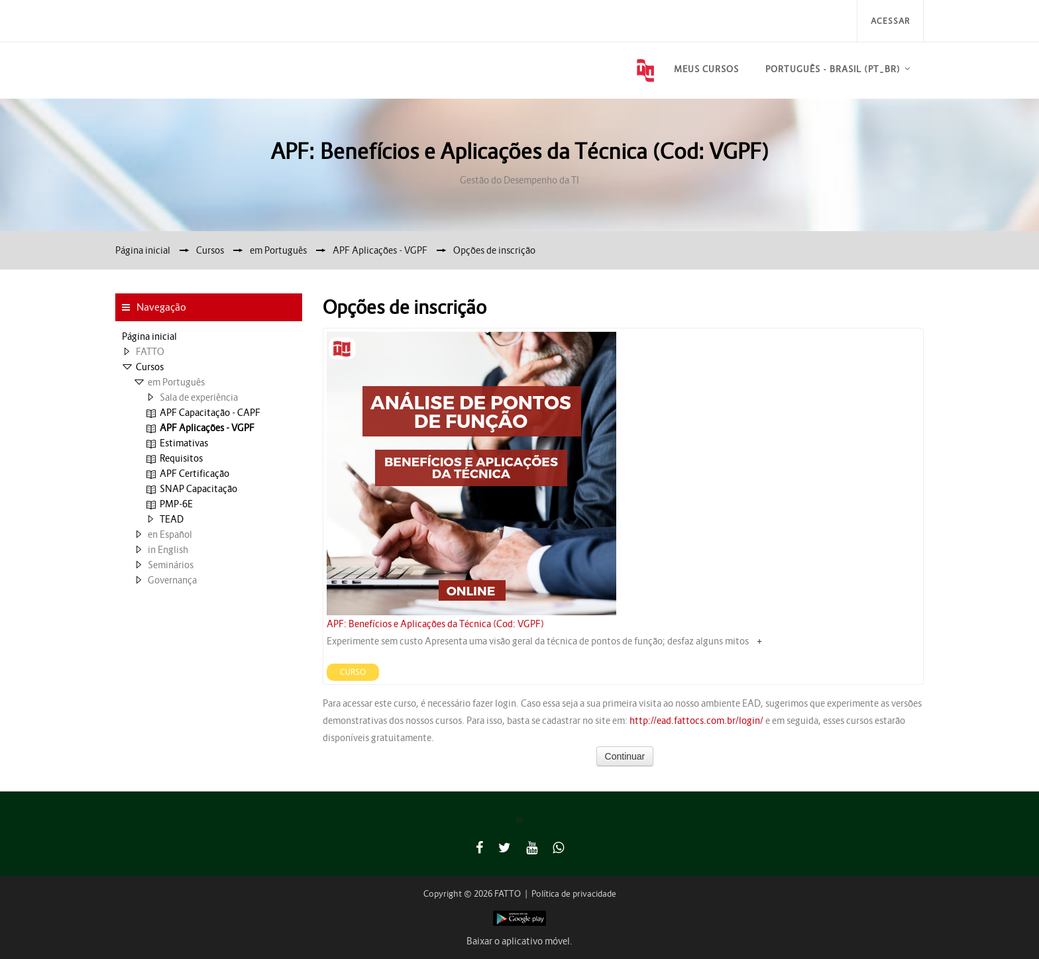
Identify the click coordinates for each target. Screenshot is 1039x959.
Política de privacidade (573, 893)
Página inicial (149, 336)
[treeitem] (209, 336)
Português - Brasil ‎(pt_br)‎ (833, 69)
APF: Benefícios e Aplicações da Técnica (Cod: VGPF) (435, 624)
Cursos (150, 367)
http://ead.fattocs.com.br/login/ (696, 721)
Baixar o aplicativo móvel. (519, 941)
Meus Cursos (706, 69)
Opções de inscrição (494, 250)
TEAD (172, 519)
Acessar (890, 21)
